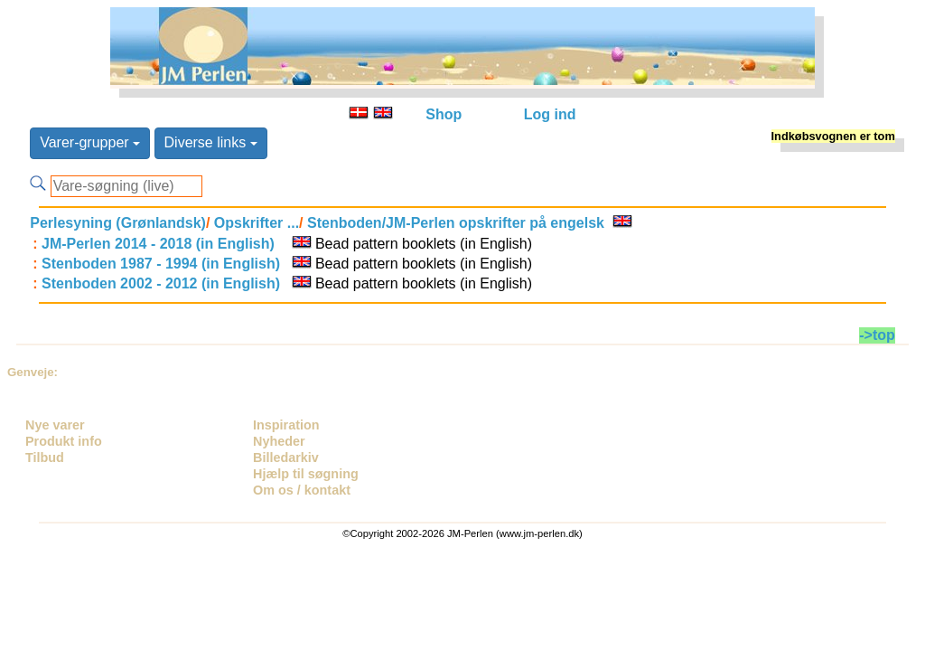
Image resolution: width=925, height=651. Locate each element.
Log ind (550, 114)
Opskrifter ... (254, 223)
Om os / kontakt (301, 490)
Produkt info (63, 441)
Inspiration (286, 425)
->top (877, 335)
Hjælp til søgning (306, 474)
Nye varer (55, 425)
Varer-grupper (90, 142)
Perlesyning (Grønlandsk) (118, 223)
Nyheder (279, 441)
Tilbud (44, 457)
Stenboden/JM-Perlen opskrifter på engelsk (454, 223)
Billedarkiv (286, 457)
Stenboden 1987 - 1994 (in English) (161, 263)
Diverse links (210, 142)
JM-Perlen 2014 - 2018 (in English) (158, 243)
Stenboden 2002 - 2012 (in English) (161, 283)
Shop (443, 114)
